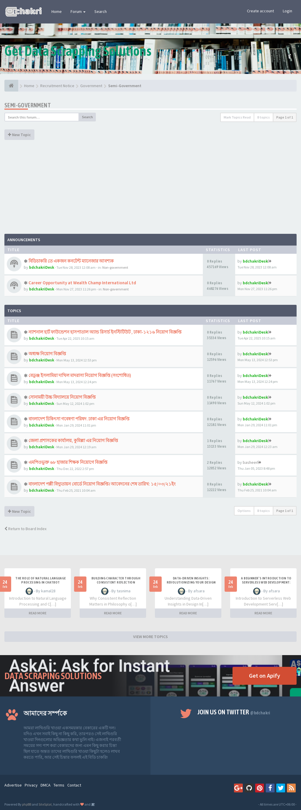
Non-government (115, 267)
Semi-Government (27, 105)
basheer (250, 462)
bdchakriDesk (41, 267)
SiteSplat (45, 804)
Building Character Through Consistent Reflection (115, 580)
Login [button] (287, 10)
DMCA (46, 785)
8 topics (263, 117)
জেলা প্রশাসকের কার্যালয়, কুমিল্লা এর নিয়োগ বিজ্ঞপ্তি (73, 440)
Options (244, 510)
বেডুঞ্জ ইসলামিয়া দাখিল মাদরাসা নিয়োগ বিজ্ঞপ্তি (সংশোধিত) (80, 375)
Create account (260, 10)
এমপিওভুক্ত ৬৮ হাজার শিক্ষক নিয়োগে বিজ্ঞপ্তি (68, 462)
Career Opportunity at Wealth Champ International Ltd (82, 282)
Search (100, 11)
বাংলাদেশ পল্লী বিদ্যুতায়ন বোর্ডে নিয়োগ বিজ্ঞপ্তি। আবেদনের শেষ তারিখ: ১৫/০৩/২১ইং (102, 484)
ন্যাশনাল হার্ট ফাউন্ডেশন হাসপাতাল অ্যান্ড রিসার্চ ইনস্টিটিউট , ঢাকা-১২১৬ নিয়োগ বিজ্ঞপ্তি (105, 332)
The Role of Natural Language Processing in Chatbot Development (40, 582)
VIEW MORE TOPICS (150, 636)
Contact (74, 785)
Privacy (31, 785)
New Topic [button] (19, 134)
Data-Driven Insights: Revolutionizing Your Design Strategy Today (191, 582)
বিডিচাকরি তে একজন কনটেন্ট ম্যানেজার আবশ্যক (71, 261)
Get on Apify (264, 675)
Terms (58, 785)
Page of (284, 117)
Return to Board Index (25, 528)
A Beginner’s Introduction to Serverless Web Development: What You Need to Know (266, 582)
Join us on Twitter (234, 712)
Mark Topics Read (237, 117)
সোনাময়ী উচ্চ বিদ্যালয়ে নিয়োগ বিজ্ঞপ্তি (62, 397)
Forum (78, 11)
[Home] (11, 86)
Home (56, 11)
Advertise (13, 785)
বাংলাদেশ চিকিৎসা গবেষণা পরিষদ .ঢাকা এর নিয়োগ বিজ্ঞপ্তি (79, 419)
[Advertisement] (150, 190)
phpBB (26, 804)
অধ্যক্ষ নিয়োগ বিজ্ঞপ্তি (47, 353)
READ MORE (37, 613)
